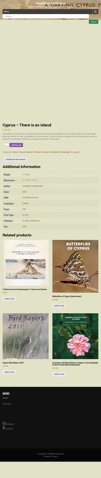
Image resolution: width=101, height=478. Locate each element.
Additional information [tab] (15, 181)
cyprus (76, 173)
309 (23, 230)
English (25, 225)
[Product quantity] (6, 165)
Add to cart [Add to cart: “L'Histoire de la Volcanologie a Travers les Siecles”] (9, 320)
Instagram (8, 445)
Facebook (8, 449)
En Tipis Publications (31, 242)
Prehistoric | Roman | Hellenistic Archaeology (51, 173)
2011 (24, 248)
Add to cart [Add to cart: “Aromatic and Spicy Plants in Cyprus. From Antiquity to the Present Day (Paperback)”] (59, 395)
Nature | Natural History (22, 173)
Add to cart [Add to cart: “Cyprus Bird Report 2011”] (9, 393)
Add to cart (16, 166)
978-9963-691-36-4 (30, 219)
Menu (6, 11)
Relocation (7, 425)
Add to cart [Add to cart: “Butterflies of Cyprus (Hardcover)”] (59, 327)
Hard (24, 213)
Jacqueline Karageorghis (32, 207)
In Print (25, 236)
